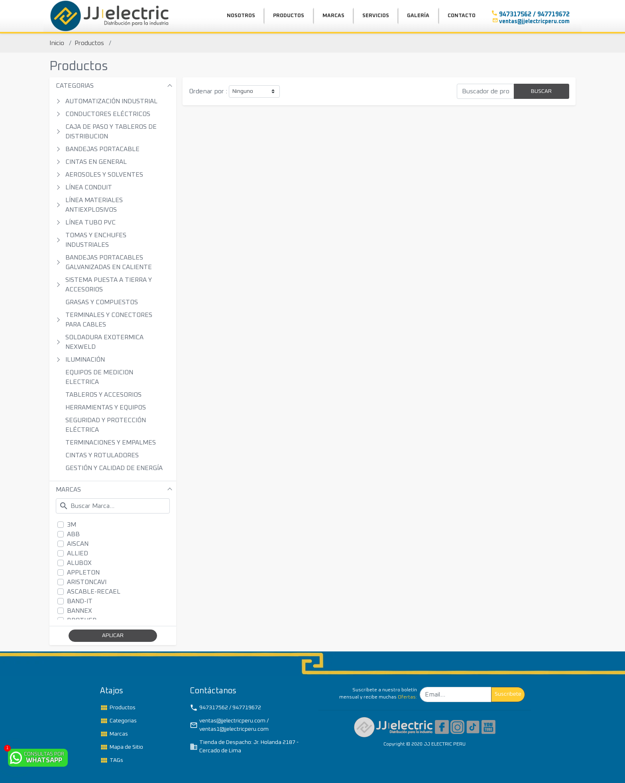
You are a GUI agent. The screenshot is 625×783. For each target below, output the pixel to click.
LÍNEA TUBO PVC (90, 222)
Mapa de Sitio (121, 747)
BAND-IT (79, 601)
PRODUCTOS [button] (288, 15)
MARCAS (68, 489)
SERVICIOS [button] (375, 15)
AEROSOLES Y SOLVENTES (104, 174)
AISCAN (77, 544)
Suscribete (508, 694)
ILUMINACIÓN (85, 359)
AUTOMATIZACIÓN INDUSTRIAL (111, 101)
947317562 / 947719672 (225, 708)
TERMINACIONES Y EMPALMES (110, 442)
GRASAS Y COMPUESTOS (101, 302)
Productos (89, 43)
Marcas (114, 734)
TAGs (111, 760)
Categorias (118, 721)
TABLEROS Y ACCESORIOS (103, 395)
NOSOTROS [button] (241, 15)
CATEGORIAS (75, 86)
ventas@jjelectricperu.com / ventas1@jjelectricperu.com (229, 725)
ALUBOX (79, 563)
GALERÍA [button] (418, 15)
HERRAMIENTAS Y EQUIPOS (105, 407)
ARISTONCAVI (86, 582)
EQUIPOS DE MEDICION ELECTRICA (99, 377)
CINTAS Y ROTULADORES (102, 455)
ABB (73, 534)
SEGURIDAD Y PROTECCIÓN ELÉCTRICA (105, 425)
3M (71, 524)
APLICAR (113, 635)
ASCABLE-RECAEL (93, 591)
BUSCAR (541, 91)
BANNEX (79, 611)
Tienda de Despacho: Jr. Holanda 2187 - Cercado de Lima (244, 746)
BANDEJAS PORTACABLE (102, 149)
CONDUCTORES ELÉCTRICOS (107, 114)
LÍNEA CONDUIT (88, 187)
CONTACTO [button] (462, 15)
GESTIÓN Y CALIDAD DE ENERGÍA (114, 468)
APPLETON (83, 572)
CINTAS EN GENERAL (96, 162)
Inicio (56, 43)
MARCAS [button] (333, 15)
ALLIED (77, 553)
